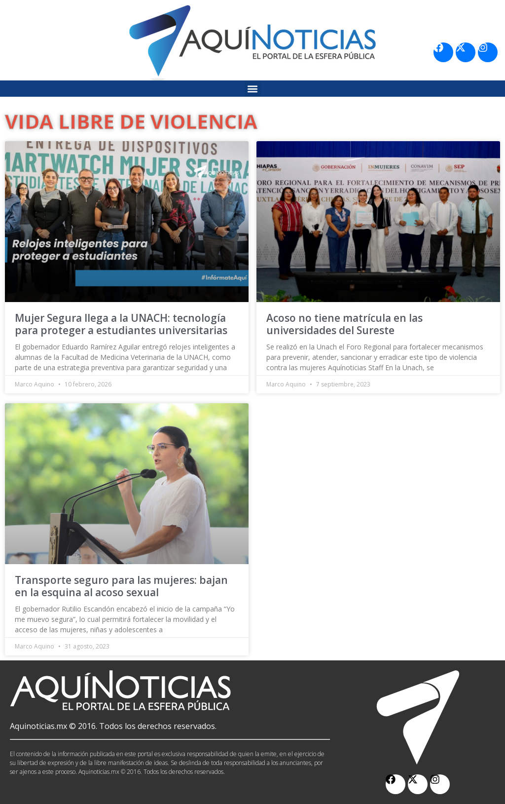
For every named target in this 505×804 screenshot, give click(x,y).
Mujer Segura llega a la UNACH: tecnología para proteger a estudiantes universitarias (121, 324)
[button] (253, 88)
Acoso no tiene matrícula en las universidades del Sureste (344, 324)
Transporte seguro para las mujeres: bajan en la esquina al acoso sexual (121, 586)
